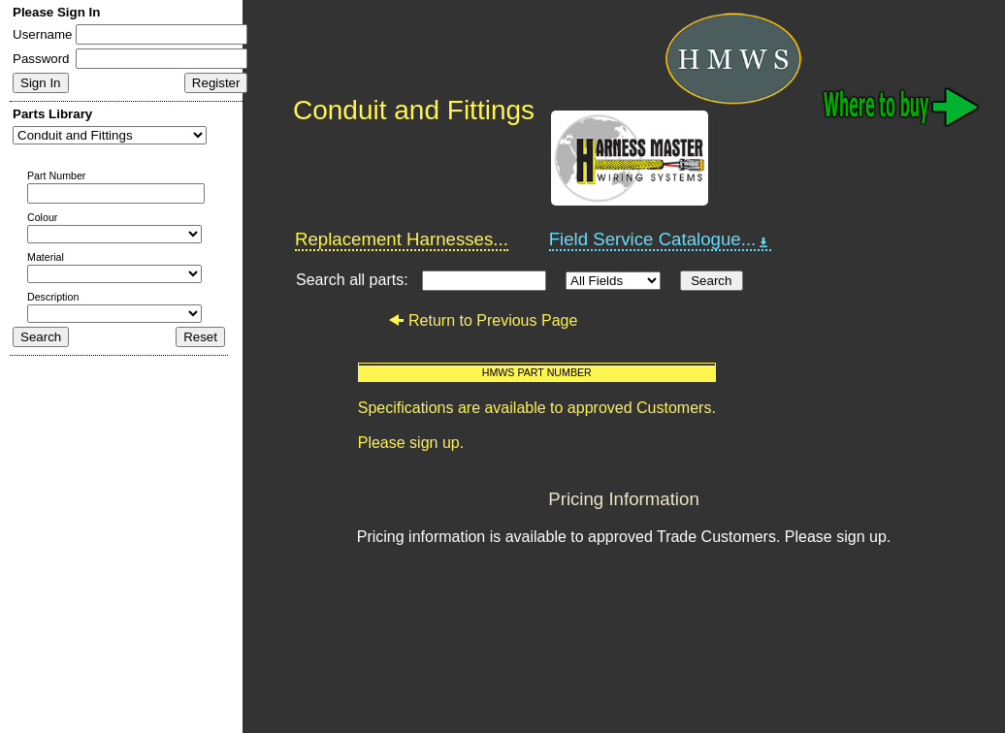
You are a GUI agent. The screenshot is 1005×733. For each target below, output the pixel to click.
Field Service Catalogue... (660, 239)
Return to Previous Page (482, 320)
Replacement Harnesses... (401, 239)
